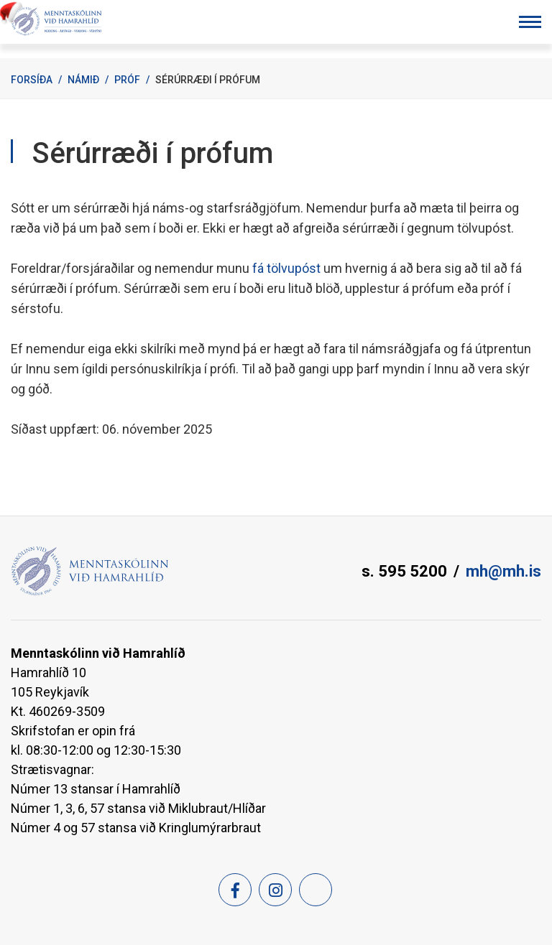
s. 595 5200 (404, 571)
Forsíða (31, 79)
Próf (127, 79)
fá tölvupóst (287, 268)
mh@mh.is (503, 571)
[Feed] (315, 889)
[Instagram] (275, 889)
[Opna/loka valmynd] (530, 22)
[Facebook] (235, 889)
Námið (83, 79)
